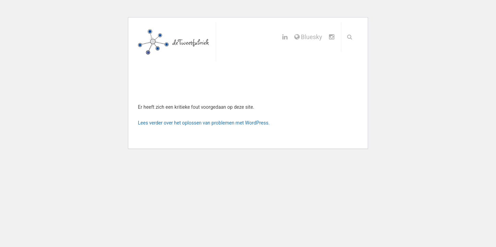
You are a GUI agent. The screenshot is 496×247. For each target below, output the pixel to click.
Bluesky (308, 36)
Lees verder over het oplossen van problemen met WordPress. (204, 123)
